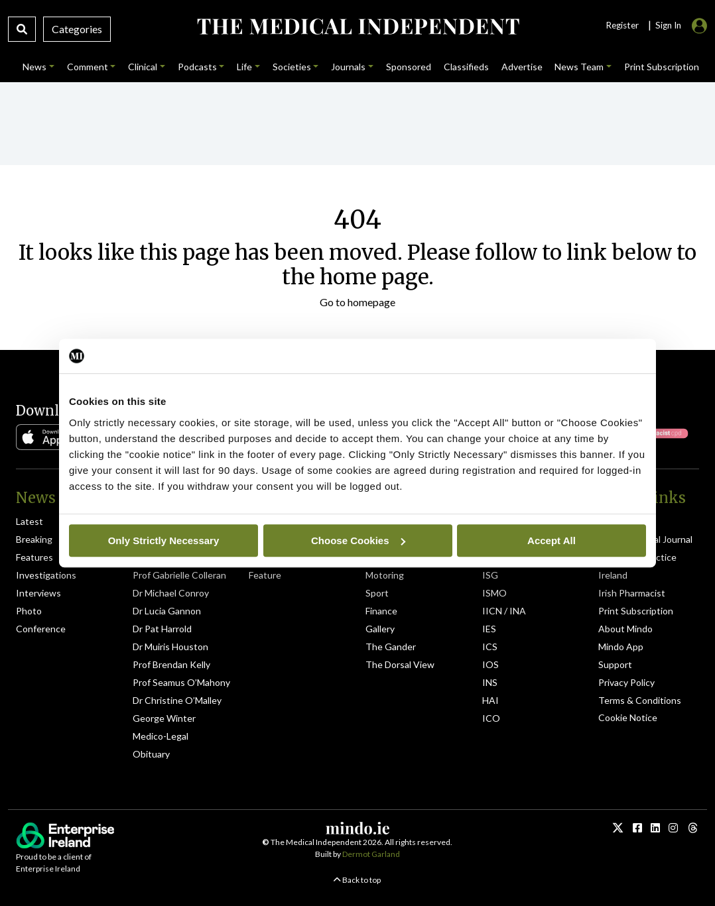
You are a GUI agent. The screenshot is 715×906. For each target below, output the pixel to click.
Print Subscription (635, 610)
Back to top (357, 880)
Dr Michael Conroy (171, 592)
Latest (29, 521)
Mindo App (620, 646)
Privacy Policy (626, 682)
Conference (41, 628)
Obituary (151, 754)
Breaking (34, 539)
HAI (490, 700)
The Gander (390, 646)
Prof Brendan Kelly (171, 664)
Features (34, 557)
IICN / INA (504, 610)
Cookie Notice (627, 717)
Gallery (380, 628)
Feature (265, 575)
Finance (381, 610)
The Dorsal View (399, 664)
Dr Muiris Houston (170, 646)
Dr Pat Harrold (162, 628)
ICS (489, 646)
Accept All (551, 540)
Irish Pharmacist (631, 592)
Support (615, 664)
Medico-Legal (160, 736)
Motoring (384, 575)
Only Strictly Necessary (164, 540)
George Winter (164, 718)
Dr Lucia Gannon (167, 610)
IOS (490, 664)
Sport (377, 592)
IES (489, 628)
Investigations (46, 575)
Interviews (38, 592)
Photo (29, 610)
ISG (490, 575)
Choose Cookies (358, 540)
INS (489, 682)
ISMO (494, 592)
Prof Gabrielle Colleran (179, 575)
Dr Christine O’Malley (177, 700)
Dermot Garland (371, 854)
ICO (491, 718)
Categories (77, 29)
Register (622, 25)
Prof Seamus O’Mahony (181, 682)
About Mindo (625, 628)
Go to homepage (357, 302)
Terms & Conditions (639, 700)
